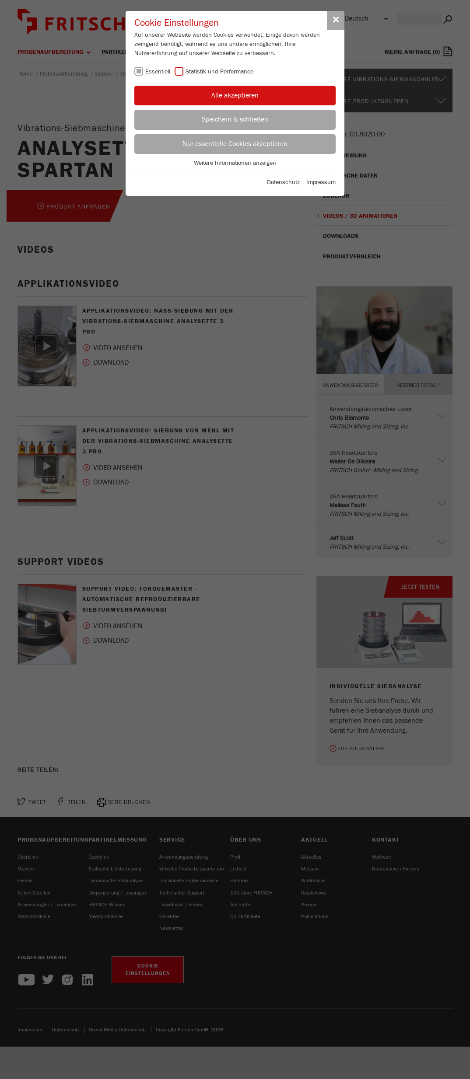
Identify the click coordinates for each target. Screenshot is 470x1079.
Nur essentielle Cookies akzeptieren (235, 144)
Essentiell (157, 71)
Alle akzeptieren (235, 95)
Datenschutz (283, 182)
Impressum (321, 182)
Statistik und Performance (219, 71)
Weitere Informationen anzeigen (235, 163)
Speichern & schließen (235, 119)
